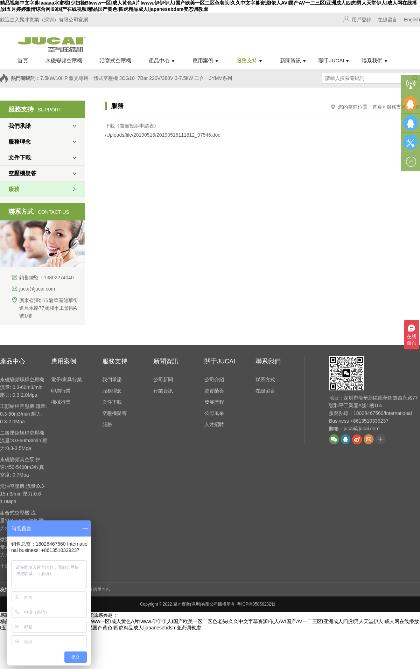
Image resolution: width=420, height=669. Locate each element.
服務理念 (19, 142)
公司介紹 (214, 379)
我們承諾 (19, 126)
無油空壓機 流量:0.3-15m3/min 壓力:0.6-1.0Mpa (23, 493)
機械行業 (61, 402)
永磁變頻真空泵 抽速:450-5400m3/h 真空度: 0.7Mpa (22, 467)
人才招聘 (214, 424)
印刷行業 (61, 391)
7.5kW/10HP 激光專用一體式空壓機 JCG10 (87, 78)
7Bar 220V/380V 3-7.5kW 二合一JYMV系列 (185, 78)
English (412, 19)
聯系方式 (265, 379)
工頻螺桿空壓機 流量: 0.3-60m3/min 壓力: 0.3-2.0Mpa (23, 413)
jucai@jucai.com (37, 289)
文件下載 (19, 158)
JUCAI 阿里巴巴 (95, 589)
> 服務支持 (394, 107)
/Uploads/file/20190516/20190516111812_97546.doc (162, 135)
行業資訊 (163, 391)
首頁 (377, 107)
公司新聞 (163, 379)
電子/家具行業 (66, 379)
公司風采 (214, 413)
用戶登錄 (361, 19)
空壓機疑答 (22, 173)
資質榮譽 (214, 391)
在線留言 (387, 19)
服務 (14, 189)
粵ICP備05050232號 (256, 604)
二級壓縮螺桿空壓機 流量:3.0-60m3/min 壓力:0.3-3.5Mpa (23, 440)
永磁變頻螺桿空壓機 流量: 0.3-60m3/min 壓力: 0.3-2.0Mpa (22, 387)
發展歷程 (214, 402)
